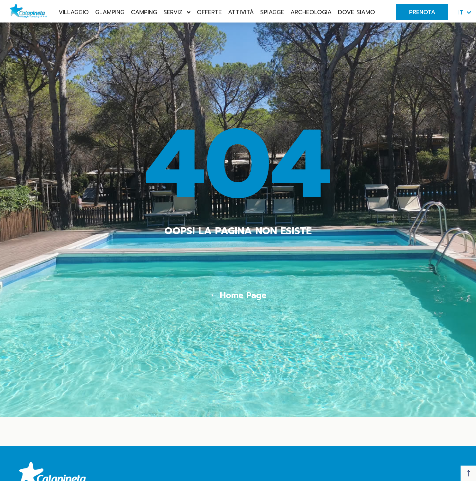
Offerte (209, 12)
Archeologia (311, 12)
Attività (241, 12)
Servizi (176, 12)
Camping (144, 12)
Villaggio (74, 12)
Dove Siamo (356, 12)
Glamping (109, 12)
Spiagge (272, 12)
